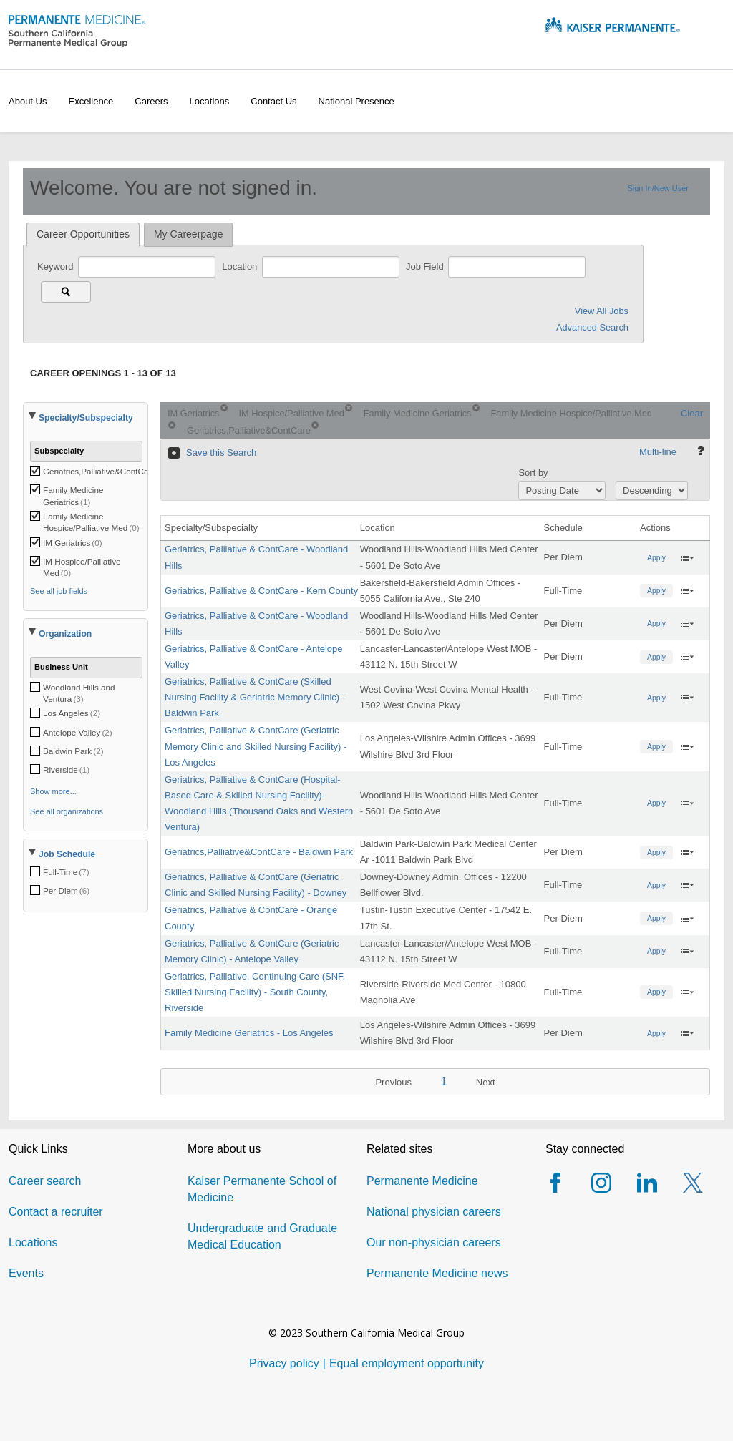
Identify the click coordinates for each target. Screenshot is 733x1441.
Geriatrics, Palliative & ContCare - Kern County (261, 590)
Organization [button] (65, 634)
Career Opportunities (83, 234)
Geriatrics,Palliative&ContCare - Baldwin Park (259, 851)
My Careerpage (188, 234)
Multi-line (657, 451)
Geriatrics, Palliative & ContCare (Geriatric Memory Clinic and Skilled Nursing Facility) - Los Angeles (255, 746)
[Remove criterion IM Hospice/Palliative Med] (348, 407)
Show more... (53, 791)
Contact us (273, 101)
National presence (356, 101)
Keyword (56, 266)
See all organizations (66, 811)
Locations (210, 101)
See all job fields (58, 591)
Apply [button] (656, 558)
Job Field (426, 266)
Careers (151, 101)
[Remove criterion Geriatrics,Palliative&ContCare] (315, 425)
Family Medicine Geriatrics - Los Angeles (249, 1032)
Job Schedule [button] (67, 854)
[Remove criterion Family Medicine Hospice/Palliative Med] (172, 425)
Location (241, 266)
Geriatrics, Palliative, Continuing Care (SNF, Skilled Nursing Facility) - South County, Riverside (255, 992)
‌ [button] (687, 557)
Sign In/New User (658, 188)
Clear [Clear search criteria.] (692, 413)
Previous (393, 1082)
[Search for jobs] (66, 292)
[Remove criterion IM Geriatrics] (224, 407)
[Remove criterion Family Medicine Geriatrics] (476, 407)
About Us (28, 101)
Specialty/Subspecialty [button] (86, 418)
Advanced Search (592, 327)
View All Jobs (601, 311)
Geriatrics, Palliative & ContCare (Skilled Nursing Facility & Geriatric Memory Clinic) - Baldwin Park (255, 697)
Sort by (533, 472)
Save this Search (221, 452)
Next (485, 1082)
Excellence (90, 101)
